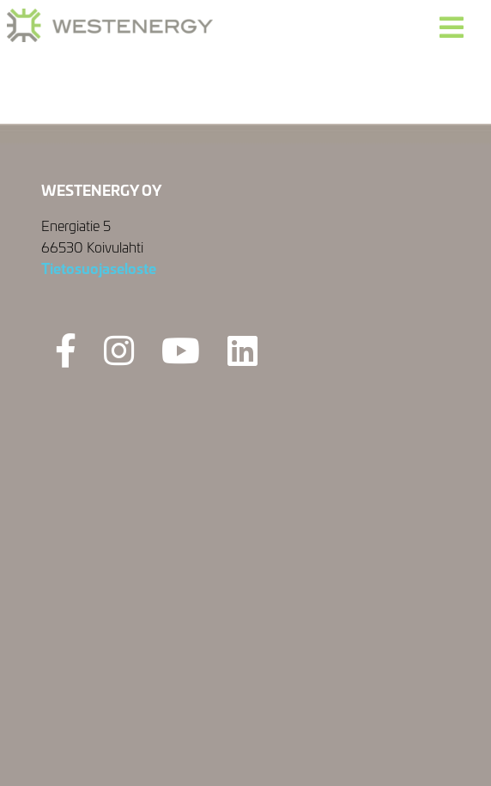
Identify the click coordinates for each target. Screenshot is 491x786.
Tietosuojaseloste (98, 267)
